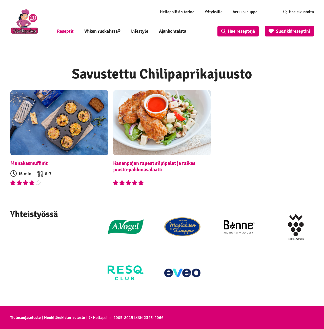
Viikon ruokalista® (102, 31)
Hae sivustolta (301, 11)
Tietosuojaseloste (25, 317)
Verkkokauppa (245, 11)
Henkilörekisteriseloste (64, 317)
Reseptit (65, 31)
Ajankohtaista (172, 31)
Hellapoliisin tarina (177, 11)
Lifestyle (139, 31)
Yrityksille (213, 11)
